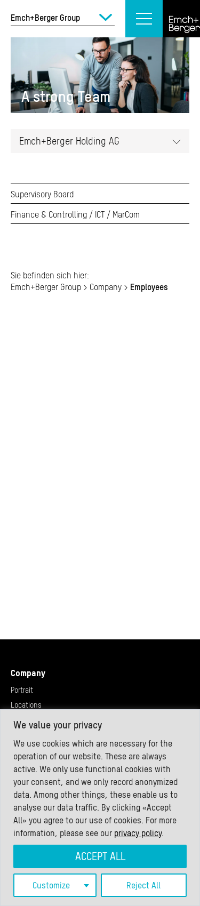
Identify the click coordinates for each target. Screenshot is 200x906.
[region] (100, 807)
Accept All (100, 856)
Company (28, 673)
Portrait (22, 690)
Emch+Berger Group (46, 287)
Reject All (143, 885)
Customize (51, 885)
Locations (26, 705)
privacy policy (138, 833)
